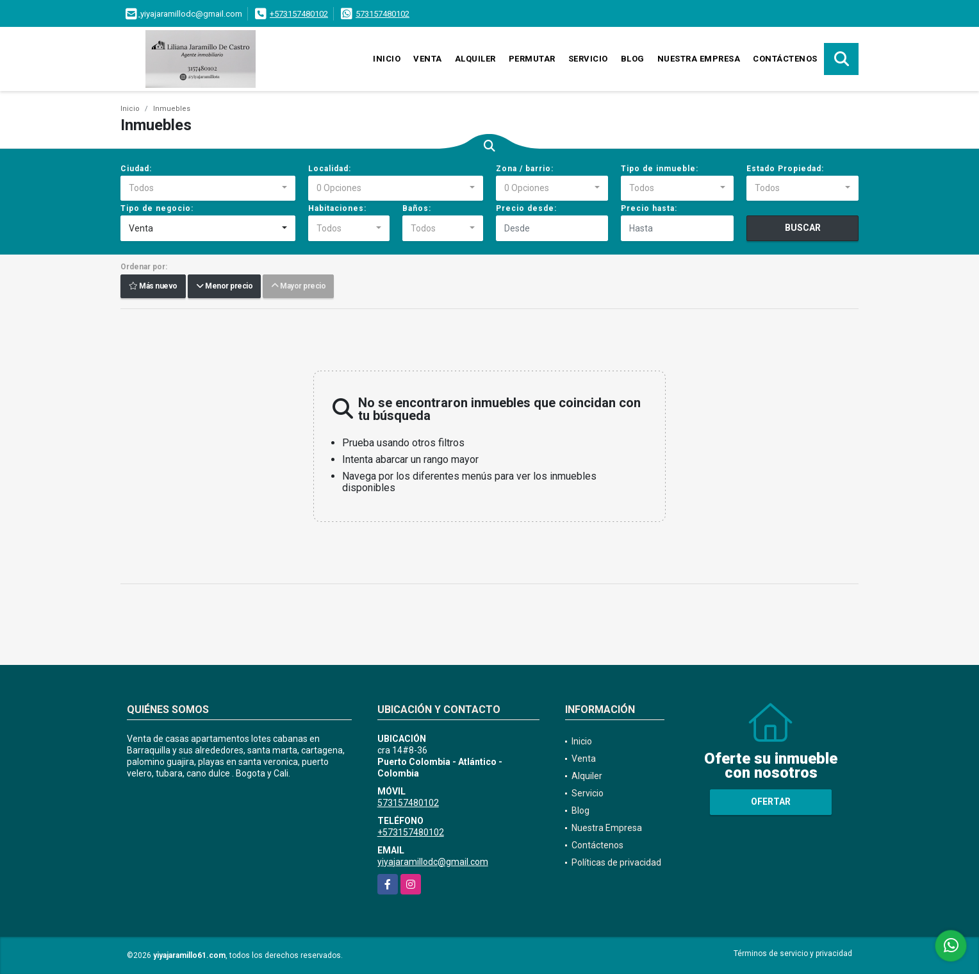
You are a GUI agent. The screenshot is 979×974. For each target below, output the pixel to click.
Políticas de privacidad (616, 862)
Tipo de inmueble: (659, 168)
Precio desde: (526, 208)
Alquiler (475, 58)
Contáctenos (785, 58)
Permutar (532, 58)
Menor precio (224, 286)
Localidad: (329, 168)
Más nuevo (153, 286)
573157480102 (382, 14)
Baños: (416, 208)
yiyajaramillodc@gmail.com (432, 862)
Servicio (588, 58)
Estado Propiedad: (785, 168)
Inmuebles (171, 109)
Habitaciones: (337, 208)
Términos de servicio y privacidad (793, 953)
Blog (633, 58)
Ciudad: (136, 168)
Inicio (386, 58)
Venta (427, 58)
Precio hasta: (649, 208)
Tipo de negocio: (156, 208)
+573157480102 (299, 14)
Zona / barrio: (525, 168)
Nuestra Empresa (699, 58)
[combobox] (207, 188)
